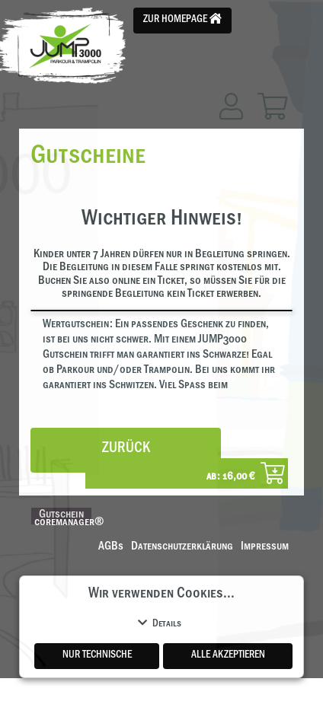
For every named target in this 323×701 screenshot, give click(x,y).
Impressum (265, 547)
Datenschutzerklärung (182, 547)
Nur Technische (97, 656)
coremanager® (69, 523)
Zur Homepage (182, 19)
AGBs (110, 547)
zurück (126, 449)
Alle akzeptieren (228, 656)
